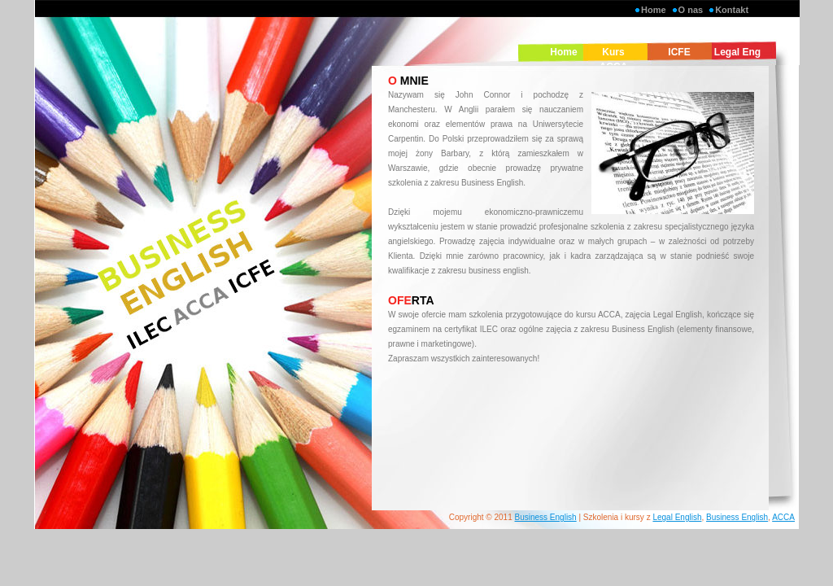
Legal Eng (737, 52)
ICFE (679, 52)
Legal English (676, 517)
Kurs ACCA (614, 59)
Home (653, 10)
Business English (546, 517)
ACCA (783, 517)
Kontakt (731, 10)
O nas (691, 10)
